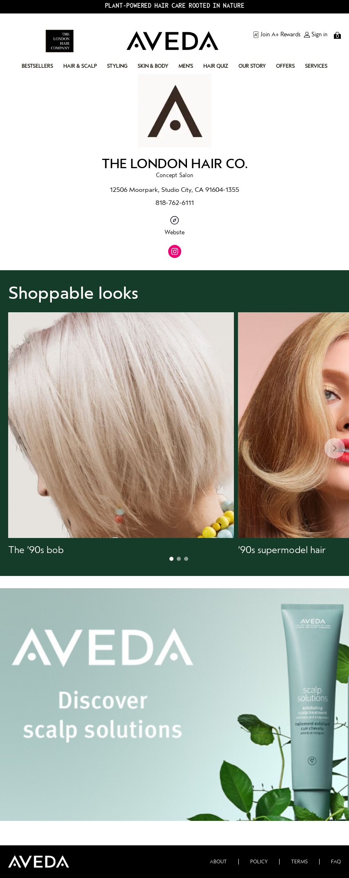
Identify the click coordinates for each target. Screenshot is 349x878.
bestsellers (37, 66)
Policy (259, 862)
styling (117, 66)
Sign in (315, 34)
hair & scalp (80, 66)
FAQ (336, 862)
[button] (121, 434)
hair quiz (215, 66)
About (218, 862)
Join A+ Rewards (276, 34)
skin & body (153, 66)
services (316, 66)
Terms (299, 862)
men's (185, 66)
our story (252, 66)
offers (285, 66)
